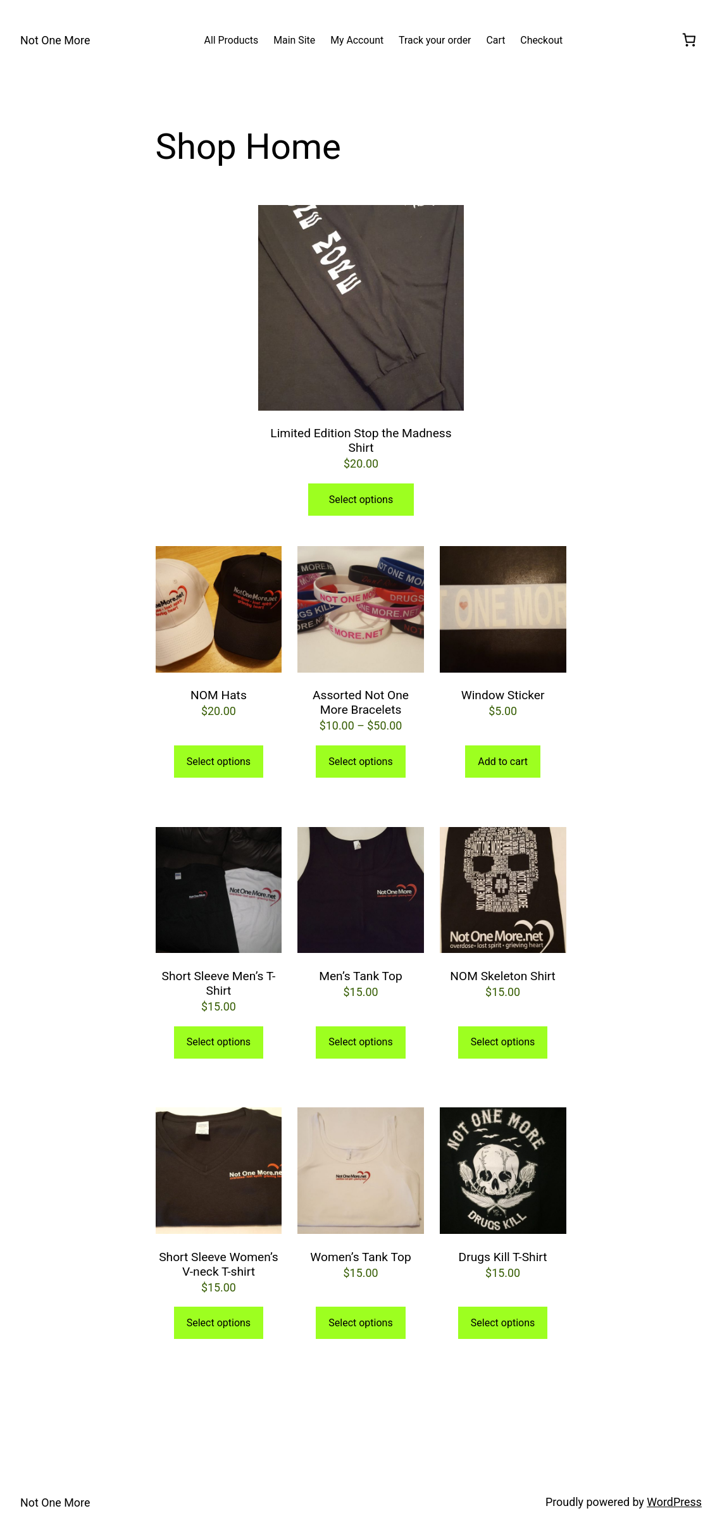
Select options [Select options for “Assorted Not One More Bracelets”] (360, 762)
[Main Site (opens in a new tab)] (294, 40)
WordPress (674, 1502)
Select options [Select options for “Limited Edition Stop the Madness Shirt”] (361, 500)
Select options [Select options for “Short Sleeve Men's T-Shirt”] (219, 1042)
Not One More (55, 40)
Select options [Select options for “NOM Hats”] (219, 762)
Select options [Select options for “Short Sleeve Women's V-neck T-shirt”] (219, 1323)
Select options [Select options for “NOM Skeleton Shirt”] (503, 1042)
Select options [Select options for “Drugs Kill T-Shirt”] (503, 1323)
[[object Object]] (689, 40)
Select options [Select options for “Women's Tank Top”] (360, 1323)
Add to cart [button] (503, 762)
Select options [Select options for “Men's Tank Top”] (360, 1042)
